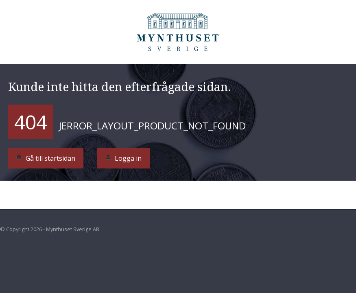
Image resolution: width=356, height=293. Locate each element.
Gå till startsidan (45, 158)
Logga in (123, 158)
